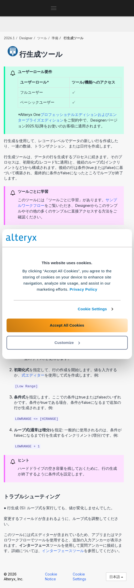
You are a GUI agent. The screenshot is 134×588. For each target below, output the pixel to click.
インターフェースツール (63, 550)
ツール (42, 38)
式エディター (33, 375)
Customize (67, 342)
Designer (26, 38)
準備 (55, 38)
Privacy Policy (83, 289)
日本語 (116, 576)
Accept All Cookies (67, 325)
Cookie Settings (92, 309)
